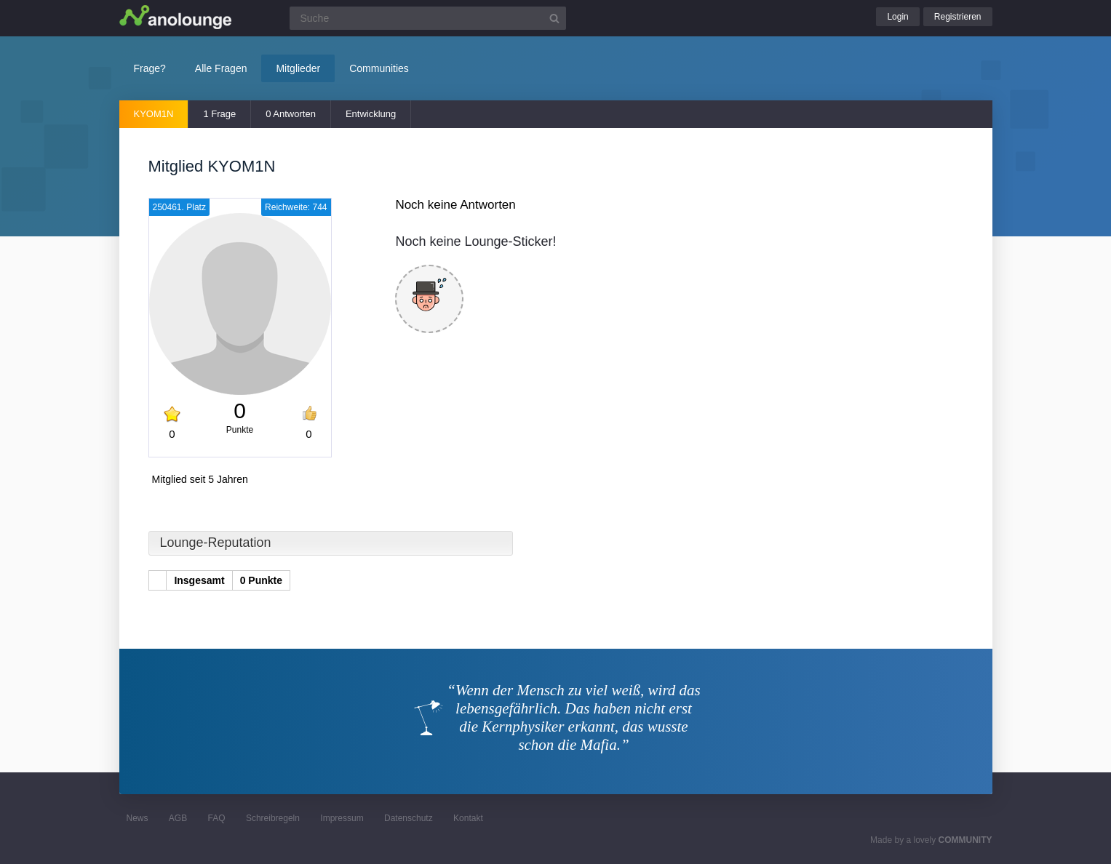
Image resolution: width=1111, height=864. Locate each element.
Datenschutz (408, 818)
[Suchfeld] (428, 18)
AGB (178, 818)
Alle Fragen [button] (221, 68)
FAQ (217, 818)
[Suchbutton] (554, 18)
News (137, 818)
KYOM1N (154, 113)
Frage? (150, 68)
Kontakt (468, 818)
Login (897, 17)
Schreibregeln (273, 818)
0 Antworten (291, 113)
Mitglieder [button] (298, 68)
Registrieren (957, 17)
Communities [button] (379, 68)
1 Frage (219, 113)
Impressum (341, 818)
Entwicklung (371, 113)
